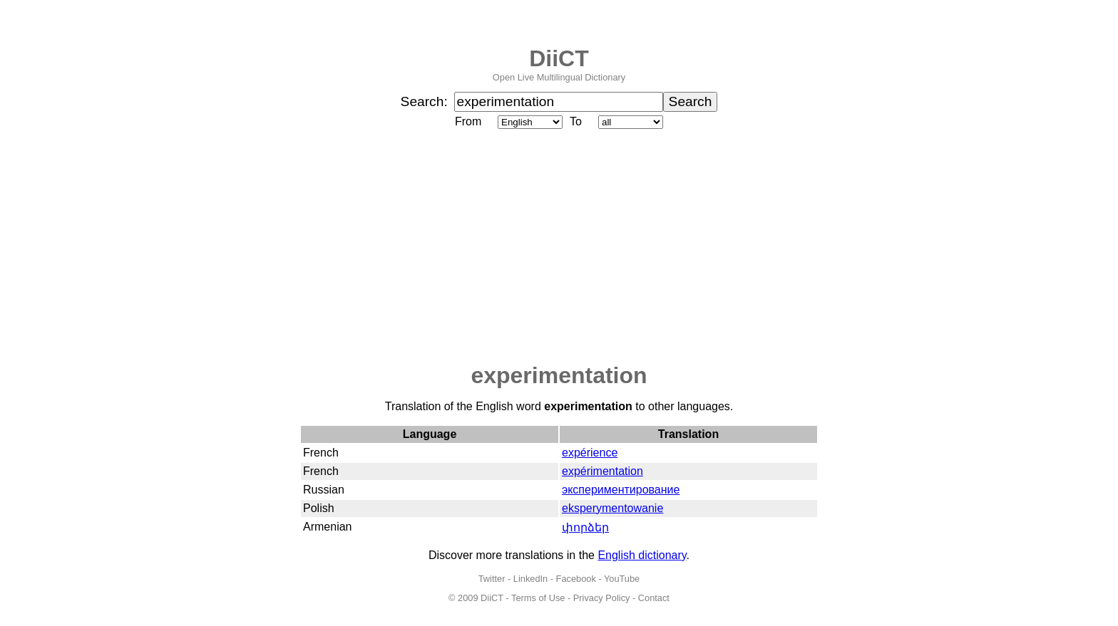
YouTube (622, 578)
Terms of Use (538, 598)
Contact (654, 598)
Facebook (576, 578)
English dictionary (642, 555)
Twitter (492, 578)
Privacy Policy (601, 598)
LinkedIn (530, 578)
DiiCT (559, 58)
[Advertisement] (559, 247)
